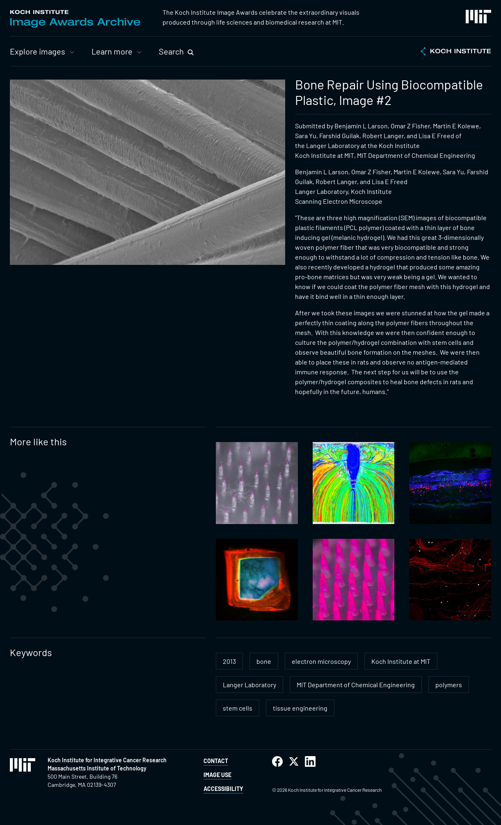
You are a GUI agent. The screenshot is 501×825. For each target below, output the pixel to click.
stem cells (237, 708)
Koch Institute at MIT (400, 661)
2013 (229, 661)
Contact (216, 760)
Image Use (217, 774)
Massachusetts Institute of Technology (97, 768)
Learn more (112, 51)
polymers (448, 684)
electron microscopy (321, 661)
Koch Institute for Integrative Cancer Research (107, 760)
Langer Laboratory (249, 684)
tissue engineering (300, 708)
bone (263, 661)
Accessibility (223, 788)
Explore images (37, 51)
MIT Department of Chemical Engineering (356, 684)
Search (171, 51)
